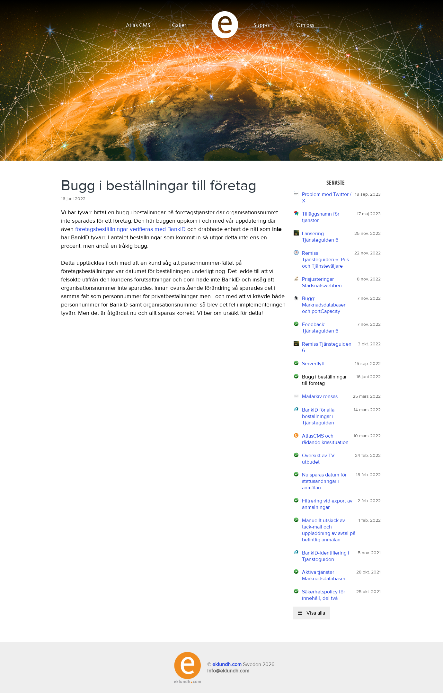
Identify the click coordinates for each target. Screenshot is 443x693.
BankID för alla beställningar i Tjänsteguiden (318, 416)
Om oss (305, 25)
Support (263, 25)
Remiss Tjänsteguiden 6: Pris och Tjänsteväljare (325, 260)
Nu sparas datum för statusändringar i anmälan (324, 481)
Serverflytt (313, 363)
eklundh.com (227, 664)
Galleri (180, 25)
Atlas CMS (138, 25)
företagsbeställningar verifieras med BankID (130, 229)
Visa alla (311, 613)
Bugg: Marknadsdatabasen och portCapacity (324, 305)
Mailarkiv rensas (320, 396)
